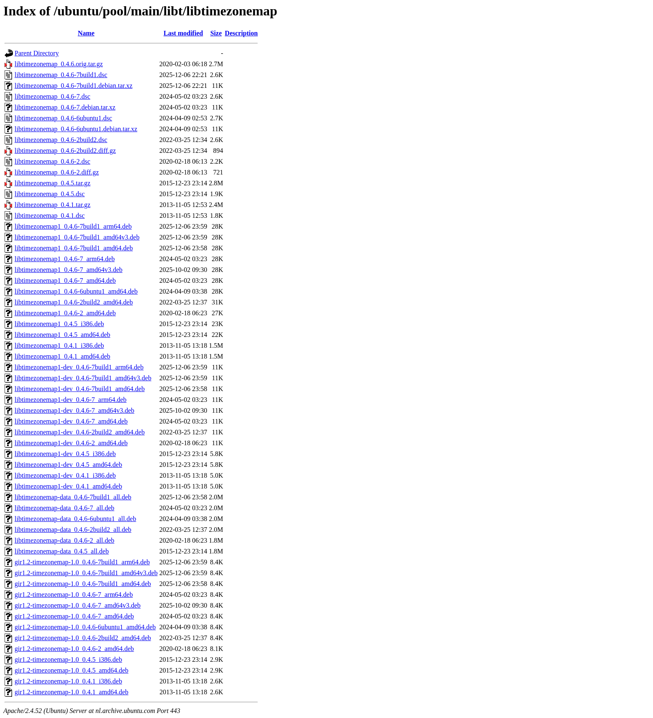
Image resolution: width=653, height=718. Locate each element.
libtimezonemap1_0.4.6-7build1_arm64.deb (73, 226)
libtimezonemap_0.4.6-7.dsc (52, 96)
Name (86, 33)
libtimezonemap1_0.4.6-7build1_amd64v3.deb (77, 237)
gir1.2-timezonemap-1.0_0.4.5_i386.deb (68, 659)
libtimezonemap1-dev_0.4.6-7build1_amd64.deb (80, 388)
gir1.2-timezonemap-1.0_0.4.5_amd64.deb (71, 670)
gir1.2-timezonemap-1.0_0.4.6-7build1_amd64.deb (83, 583)
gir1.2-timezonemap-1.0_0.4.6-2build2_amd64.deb (83, 637)
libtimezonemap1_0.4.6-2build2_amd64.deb (74, 302)
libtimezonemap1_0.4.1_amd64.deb (62, 356)
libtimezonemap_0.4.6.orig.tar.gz (59, 63)
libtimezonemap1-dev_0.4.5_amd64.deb (68, 464)
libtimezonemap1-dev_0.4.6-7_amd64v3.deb (74, 410)
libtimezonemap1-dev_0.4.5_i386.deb (65, 453)
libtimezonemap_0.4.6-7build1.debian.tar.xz (73, 85)
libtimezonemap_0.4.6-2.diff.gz (57, 172)
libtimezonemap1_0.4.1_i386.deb (59, 345)
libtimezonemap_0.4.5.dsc (50, 193)
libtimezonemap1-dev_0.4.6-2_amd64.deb (71, 442)
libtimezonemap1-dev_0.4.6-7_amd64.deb (71, 421)
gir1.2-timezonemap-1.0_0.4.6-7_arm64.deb (74, 594)
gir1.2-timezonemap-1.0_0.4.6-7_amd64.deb (74, 616)
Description (241, 33)
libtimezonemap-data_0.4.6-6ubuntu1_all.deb (75, 518)
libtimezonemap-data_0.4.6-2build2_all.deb (73, 529)
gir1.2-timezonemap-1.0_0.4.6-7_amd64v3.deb (78, 605)
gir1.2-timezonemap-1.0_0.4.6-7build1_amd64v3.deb (86, 572)
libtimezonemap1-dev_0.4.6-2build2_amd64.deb (80, 432)
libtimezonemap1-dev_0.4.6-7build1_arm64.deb (79, 367)
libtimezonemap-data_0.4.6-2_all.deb (64, 540)
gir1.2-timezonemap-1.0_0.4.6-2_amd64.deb (74, 648)
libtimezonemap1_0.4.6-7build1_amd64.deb (74, 248)
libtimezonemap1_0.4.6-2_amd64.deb (65, 313)
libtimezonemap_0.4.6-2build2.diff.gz (65, 150)
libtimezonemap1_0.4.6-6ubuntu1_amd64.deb (76, 291)
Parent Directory (37, 53)
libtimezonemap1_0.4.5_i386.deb (59, 323)
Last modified (183, 33)
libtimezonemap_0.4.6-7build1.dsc (61, 74)
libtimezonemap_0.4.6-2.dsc (52, 161)
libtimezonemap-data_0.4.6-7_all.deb (64, 507)
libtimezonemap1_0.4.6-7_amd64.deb (65, 280)
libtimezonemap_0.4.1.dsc (50, 215)
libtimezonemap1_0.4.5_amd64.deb (62, 334)
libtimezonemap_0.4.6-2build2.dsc (61, 139)
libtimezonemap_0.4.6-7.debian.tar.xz (65, 107)
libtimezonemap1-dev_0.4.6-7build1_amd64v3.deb (83, 377)
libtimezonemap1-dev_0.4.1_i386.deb (65, 475)
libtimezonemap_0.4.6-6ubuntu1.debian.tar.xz (76, 128)
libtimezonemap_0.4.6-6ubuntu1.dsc (63, 118)
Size (216, 33)
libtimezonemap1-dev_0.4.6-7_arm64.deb (71, 399)
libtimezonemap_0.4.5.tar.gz (52, 183)
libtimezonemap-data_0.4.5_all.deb (62, 551)
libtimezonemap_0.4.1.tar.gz (52, 204)
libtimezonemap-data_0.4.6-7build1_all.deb (73, 497)
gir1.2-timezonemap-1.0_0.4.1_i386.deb (68, 681)
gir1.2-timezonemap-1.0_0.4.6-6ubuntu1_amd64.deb (85, 627)
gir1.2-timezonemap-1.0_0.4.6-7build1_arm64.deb (82, 562)
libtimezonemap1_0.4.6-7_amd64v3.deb (68, 269)
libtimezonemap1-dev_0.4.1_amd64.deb (68, 486)
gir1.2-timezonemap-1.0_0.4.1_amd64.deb (71, 692)
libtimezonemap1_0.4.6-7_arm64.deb (65, 258)
